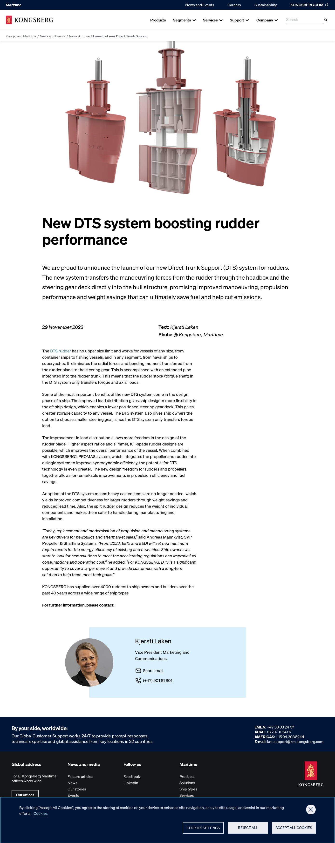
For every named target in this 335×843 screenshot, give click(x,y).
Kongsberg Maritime (21, 36)
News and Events (199, 4)
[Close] (311, 812)
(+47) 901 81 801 (157, 680)
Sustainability (265, 4)
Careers (234, 4)
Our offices (25, 794)
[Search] (325, 20)
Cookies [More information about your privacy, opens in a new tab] (41, 815)
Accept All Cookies (293, 830)
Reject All (248, 830)
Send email (153, 670)
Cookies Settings (203, 830)
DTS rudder (60, 350)
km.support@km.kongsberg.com (295, 741)
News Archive (79, 36)
